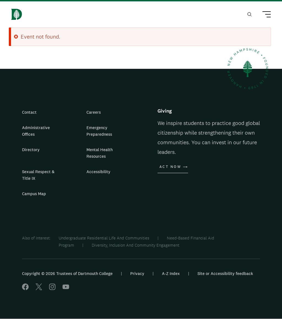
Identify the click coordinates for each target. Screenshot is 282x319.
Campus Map (34, 193)
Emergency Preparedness (99, 131)
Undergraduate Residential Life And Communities (104, 238)
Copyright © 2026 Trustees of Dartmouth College (67, 273)
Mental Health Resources (99, 153)
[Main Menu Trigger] (264, 15)
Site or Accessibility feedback (225, 273)
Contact (29, 112)
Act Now (170, 167)
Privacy (137, 273)
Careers (93, 112)
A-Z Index (171, 273)
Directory (31, 149)
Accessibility (98, 171)
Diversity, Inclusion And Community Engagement (135, 245)
